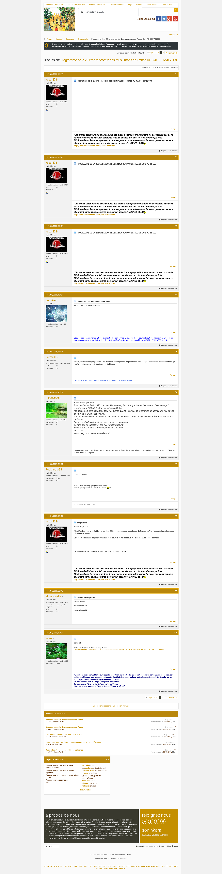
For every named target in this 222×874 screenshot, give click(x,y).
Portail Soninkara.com (54, 5)
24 (94, 866)
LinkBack (145, 68)
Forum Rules (85, 790)
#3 (176, 226)
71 (127, 868)
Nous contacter (141, 846)
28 (104, 866)
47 (152, 866)
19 (81, 866)
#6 (176, 392)
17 (76, 866)
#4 (176, 295)
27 (101, 866)
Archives (162, 846)
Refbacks (86, 786)
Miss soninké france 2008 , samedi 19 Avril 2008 (65, 735)
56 (175, 866)
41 (137, 866)
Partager (173, 129)
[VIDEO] (85, 773)
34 (119, 866)
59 (97, 868)
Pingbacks (86, 783)
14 (68, 866)
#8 (176, 516)
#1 (176, 74)
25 (96, 866)
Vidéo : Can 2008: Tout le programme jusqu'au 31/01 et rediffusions (73, 742)
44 (144, 866)
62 (105, 868)
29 (106, 866)
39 (132, 866)
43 (142, 866)
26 (99, 866)
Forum (49, 39)
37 (127, 866)
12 (63, 866)
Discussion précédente (102, 706)
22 (89, 866)
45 (147, 866)
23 (91, 866)
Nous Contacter (153, 5)
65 (112, 868)
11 (61, 866)
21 (86, 866)
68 (120, 868)
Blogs (130, 5)
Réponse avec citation (168, 151)
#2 (176, 157)
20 (84, 866)
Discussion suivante (121, 706)
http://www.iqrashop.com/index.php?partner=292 (94, 146)
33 (116, 866)
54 (169, 866)
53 (167, 866)
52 (165, 866)
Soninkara (153, 846)
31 (111, 866)
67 (117, 868)
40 (134, 866)
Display (173, 68)
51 (162, 866)
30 (109, 866)
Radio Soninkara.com (97, 5)
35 (121, 866)
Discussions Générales (65, 39)
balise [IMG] (89, 771)
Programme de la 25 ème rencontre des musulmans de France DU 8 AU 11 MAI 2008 (118, 60)
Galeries (139, 5)
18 (78, 866)
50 (159, 866)
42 (139, 866)
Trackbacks (87, 781)
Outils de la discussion (160, 68)
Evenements (83, 39)
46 (149, 866)
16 (73, 866)
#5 (176, 351)
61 (102, 868)
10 (58, 866)
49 (157, 866)
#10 (175, 633)
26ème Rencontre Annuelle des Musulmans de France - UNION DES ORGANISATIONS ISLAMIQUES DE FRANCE (119, 650)
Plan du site (167, 5)
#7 (176, 464)
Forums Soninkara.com (76, 5)
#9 (176, 591)
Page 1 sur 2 (154, 53)
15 (71, 866)
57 (177, 866)
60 (100, 868)
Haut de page (172, 846)
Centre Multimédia (116, 5)
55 (172, 866)
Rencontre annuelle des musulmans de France (64, 720)
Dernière (173, 53)
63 (107, 868)
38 (129, 866)
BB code (85, 765)
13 (66, 866)
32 (114, 866)
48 (154, 866)
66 (115, 868)
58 (95, 868)
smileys (88, 768)
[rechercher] (108, 12)
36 (124, 866)
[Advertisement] (126, 28)
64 (110, 868)
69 (122, 868)
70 (125, 868)
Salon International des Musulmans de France (64, 750)
